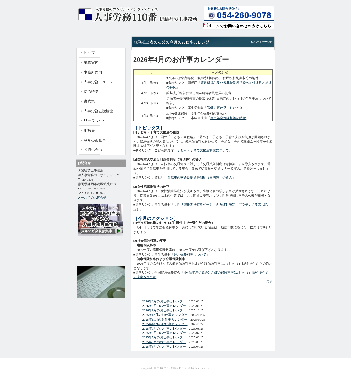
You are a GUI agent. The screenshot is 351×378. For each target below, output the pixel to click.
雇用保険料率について (190, 254)
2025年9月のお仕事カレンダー (164, 328)
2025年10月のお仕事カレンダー (165, 324)
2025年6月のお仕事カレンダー (164, 342)
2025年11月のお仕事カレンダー (165, 319)
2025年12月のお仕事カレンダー (165, 315)
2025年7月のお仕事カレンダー (164, 337)
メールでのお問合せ (92, 197)
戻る (269, 282)
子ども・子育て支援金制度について (203, 150)
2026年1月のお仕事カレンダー (164, 310)
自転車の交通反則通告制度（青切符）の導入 (199, 177)
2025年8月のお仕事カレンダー (164, 333)
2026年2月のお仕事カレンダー (164, 306)
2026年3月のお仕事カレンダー (164, 301)
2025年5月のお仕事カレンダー (164, 346)
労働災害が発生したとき (225, 108)
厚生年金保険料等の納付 (228, 118)
